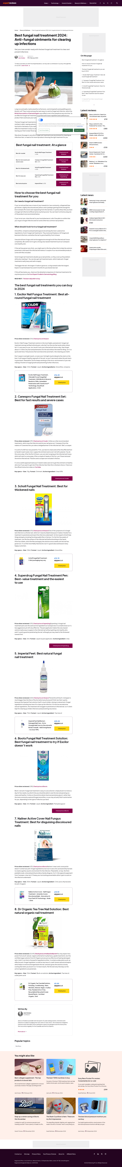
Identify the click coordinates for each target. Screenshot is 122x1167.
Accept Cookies (79, 130)
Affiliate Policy (71, 1154)
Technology (55, 3)
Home (16, 30)
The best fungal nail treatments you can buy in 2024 (93, 70)
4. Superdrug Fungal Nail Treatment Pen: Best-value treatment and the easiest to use (93, 93)
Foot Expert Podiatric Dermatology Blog (42, 274)
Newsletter (93, 3)
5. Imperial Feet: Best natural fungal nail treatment (92, 100)
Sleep (46, 3)
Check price (62, 382)
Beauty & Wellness (80, 3)
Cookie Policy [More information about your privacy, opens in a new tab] (80, 126)
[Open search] (117, 3)
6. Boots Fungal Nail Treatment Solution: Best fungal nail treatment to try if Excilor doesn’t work (93, 106)
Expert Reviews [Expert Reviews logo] (8, 3)
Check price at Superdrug (63, 176)
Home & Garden (67, 3)
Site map (26, 1154)
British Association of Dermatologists (27, 113)
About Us (61, 1154)
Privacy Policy (36, 1154)
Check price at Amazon (63, 153)
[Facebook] (100, 3)
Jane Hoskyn (21, 58)
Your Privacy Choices (49, 1154)
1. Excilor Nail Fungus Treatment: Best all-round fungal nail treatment (93, 75)
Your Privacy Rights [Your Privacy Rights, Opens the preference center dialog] (44, 130)
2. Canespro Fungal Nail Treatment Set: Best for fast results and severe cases (93, 81)
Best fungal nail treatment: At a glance (93, 60)
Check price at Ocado (63, 161)
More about (21, 1031)
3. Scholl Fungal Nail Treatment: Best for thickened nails (93, 87)
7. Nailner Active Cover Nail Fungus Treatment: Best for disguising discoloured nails (92, 114)
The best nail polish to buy (31, 278)
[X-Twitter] (108, 3)
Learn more (24, 65)
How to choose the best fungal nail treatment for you (92, 64)
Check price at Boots (40, 786)
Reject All (67, 130)
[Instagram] (111, 3)
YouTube (38, 467)
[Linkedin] (104, 3)
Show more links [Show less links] (94, 125)
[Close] (84, 118)
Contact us (18, 1154)
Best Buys (18, 1046)
